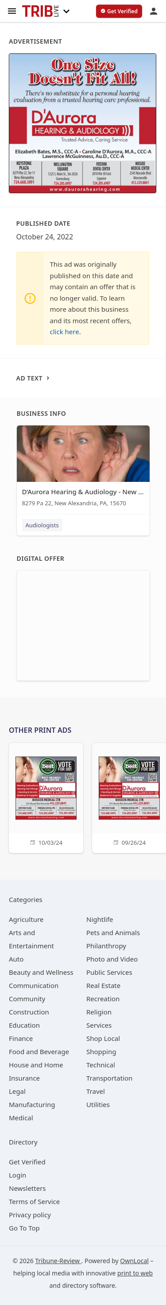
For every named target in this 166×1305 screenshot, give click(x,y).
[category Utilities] (98, 1104)
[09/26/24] (129, 797)
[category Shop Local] (103, 1038)
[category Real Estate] (103, 985)
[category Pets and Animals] (113, 932)
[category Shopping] (101, 1051)
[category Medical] (21, 1117)
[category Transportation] (109, 1078)
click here (64, 331)
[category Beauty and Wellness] (41, 972)
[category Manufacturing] (32, 1104)
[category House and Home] (36, 1064)
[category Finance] (21, 1038)
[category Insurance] (24, 1078)
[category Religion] (99, 1011)
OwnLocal (134, 1261)
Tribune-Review (58, 1261)
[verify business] (119, 11)
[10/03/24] (46, 797)
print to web (135, 1273)
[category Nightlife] (99, 919)
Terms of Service (34, 1201)
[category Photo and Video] (112, 959)
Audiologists (42, 525)
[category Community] (27, 998)
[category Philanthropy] (106, 945)
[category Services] (99, 1025)
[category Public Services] (109, 972)
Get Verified (27, 1161)
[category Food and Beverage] (39, 1051)
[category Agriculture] (26, 919)
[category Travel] (95, 1091)
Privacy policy (30, 1214)
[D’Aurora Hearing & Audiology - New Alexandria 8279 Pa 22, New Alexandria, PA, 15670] (83, 468)
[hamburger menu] (12, 10)
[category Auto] (16, 959)
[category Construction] (29, 1011)
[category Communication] (33, 985)
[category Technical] (100, 1064)
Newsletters (27, 1188)
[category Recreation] (103, 998)
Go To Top (24, 1227)
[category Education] (24, 1025)
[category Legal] (17, 1091)
